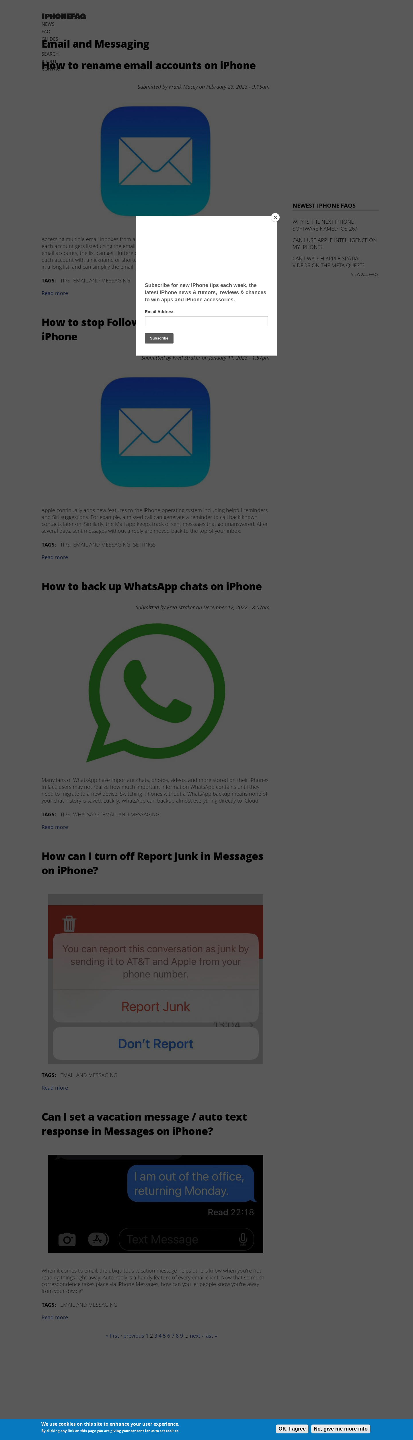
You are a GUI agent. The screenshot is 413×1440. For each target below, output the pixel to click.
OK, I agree (292, 1429)
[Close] (275, 217)
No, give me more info (341, 1429)
